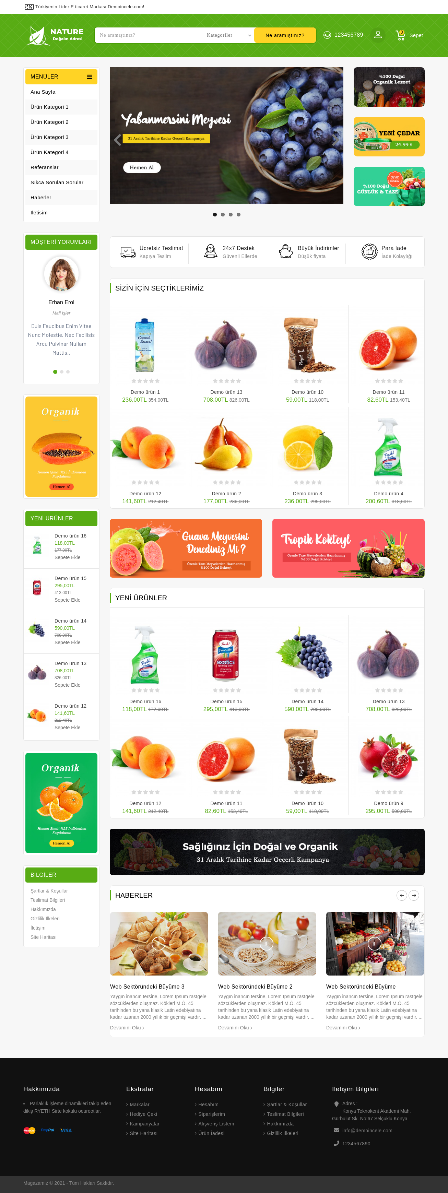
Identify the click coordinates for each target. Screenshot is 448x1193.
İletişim (38, 928)
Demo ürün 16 (71, 536)
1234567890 (356, 1143)
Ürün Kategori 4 (50, 152)
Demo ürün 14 (71, 621)
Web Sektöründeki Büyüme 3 (147, 987)
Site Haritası (44, 937)
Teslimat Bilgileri (48, 900)
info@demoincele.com (367, 1130)
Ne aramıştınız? (285, 35)
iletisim (39, 212)
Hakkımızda (43, 909)
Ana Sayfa (43, 92)
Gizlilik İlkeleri (45, 918)
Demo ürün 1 (145, 392)
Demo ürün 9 (388, 803)
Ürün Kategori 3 (50, 137)
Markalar (140, 1104)
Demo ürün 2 (226, 493)
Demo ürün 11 (389, 392)
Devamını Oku (125, 1027)
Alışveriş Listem (216, 1123)
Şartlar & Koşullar (49, 891)
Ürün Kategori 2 (50, 122)
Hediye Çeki (143, 1114)
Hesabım (208, 1104)
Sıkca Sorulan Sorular (57, 182)
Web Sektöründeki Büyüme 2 (255, 987)
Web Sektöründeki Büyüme (361, 987)
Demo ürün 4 (388, 493)
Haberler (41, 197)
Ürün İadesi (211, 1133)
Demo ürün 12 (71, 706)
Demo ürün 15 (71, 578)
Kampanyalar (145, 1123)
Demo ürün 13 (71, 663)
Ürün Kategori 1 (50, 107)
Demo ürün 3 (307, 493)
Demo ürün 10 (308, 392)
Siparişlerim (211, 1114)
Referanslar (45, 167)
